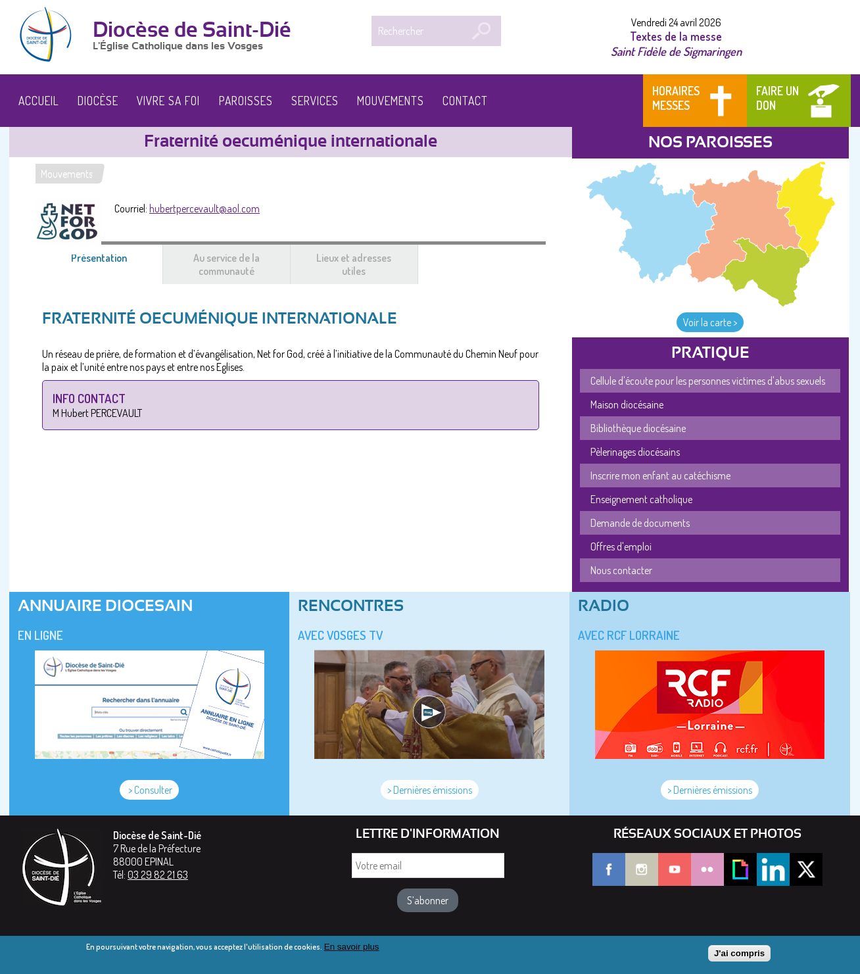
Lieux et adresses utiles (353, 264)
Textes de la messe (676, 36)
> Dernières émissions (429, 789)
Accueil (38, 100)
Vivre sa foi (168, 100)
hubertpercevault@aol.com (204, 208)
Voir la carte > (710, 322)
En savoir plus (351, 949)
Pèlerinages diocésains (635, 451)
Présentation (114, 264)
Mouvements (390, 100)
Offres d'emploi (621, 546)
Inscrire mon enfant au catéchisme (660, 475)
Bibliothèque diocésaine (638, 428)
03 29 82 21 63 (158, 874)
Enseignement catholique (641, 499)
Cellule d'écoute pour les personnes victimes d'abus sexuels (707, 380)
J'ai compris (739, 955)
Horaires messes (676, 98)
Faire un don (777, 98)
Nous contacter (621, 570)
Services (315, 100)
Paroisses (246, 100)
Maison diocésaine (626, 404)
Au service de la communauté (226, 264)
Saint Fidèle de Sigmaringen (676, 51)
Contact (465, 100)
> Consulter (149, 789)
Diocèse (98, 100)
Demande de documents (640, 522)
